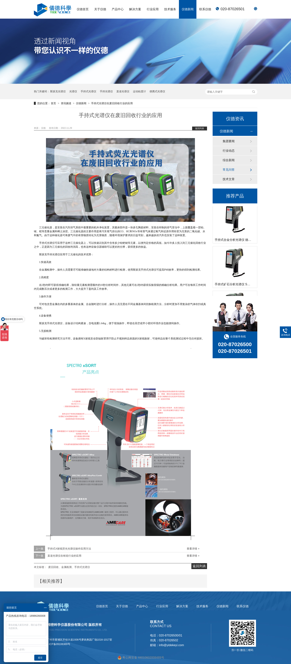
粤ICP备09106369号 (58, 644)
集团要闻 (229, 141)
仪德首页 (83, 9)
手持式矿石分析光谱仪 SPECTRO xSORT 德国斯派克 (250, 285)
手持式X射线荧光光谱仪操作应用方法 (69, 548)
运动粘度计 (139, 91)
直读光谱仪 (122, 91)
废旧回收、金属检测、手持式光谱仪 (69, 567)
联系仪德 (205, 9)
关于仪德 (100, 9)
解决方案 (135, 9)
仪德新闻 (188, 9)
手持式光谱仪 (88, 91)
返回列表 (199, 128)
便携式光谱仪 (157, 91)
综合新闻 (229, 160)
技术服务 (170, 9)
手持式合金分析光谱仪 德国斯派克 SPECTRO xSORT (250, 240)
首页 (54, 103)
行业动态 (229, 150)
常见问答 (229, 169)
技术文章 (229, 179)
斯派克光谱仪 (58, 91)
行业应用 (153, 9)
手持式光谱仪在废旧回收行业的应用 (112, 103)
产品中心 (118, 9)
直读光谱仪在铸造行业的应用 (64, 555)
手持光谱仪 (106, 91)
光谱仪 (73, 91)
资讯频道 (66, 103)
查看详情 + (193, 548)
